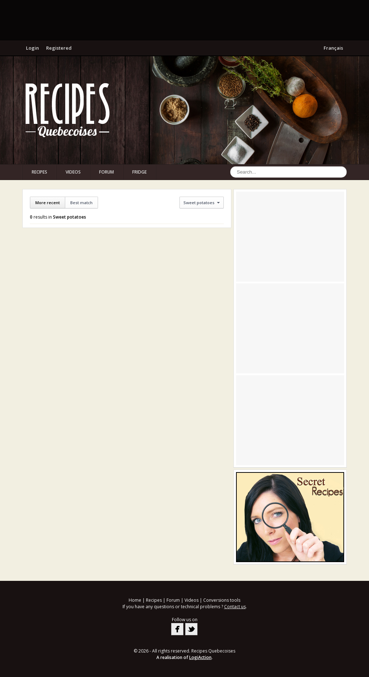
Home (135, 600)
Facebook (177, 629)
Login (32, 48)
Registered (59, 48)
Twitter (191, 629)
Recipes (39, 172)
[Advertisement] (184, 20)
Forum (106, 172)
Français (333, 48)
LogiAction (200, 657)
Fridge (139, 172)
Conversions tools (221, 600)
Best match (81, 202)
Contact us (235, 607)
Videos (73, 172)
